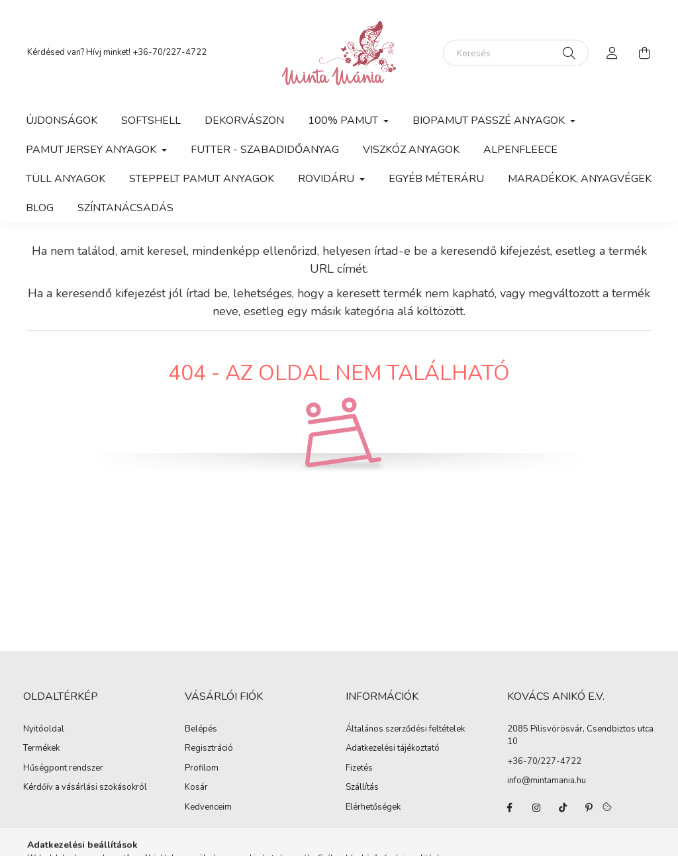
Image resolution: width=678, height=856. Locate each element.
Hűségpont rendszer (63, 768)
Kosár (196, 788)
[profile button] (612, 53)
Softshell (151, 120)
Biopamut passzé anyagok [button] (489, 120)
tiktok (563, 807)
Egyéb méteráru (436, 178)
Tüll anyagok (65, 178)
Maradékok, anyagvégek (580, 178)
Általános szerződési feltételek (405, 729)
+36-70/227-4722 (169, 52)
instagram (536, 807)
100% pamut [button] (344, 120)
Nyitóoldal (43, 729)
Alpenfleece (520, 149)
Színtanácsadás (125, 208)
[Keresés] (516, 53)
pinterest (589, 807)
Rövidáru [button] (327, 178)
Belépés (201, 729)
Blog (40, 208)
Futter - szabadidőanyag (265, 149)
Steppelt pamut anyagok (201, 178)
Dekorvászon (244, 120)
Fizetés (359, 768)
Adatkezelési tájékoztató (393, 748)
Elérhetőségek (373, 807)
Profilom (201, 768)
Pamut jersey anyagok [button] (92, 149)
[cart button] (644, 53)
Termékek (41, 748)
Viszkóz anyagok (411, 149)
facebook (510, 807)
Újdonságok (61, 120)
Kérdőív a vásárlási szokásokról (85, 788)
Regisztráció (209, 748)
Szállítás (362, 788)
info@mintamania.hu (546, 780)
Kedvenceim (208, 807)
